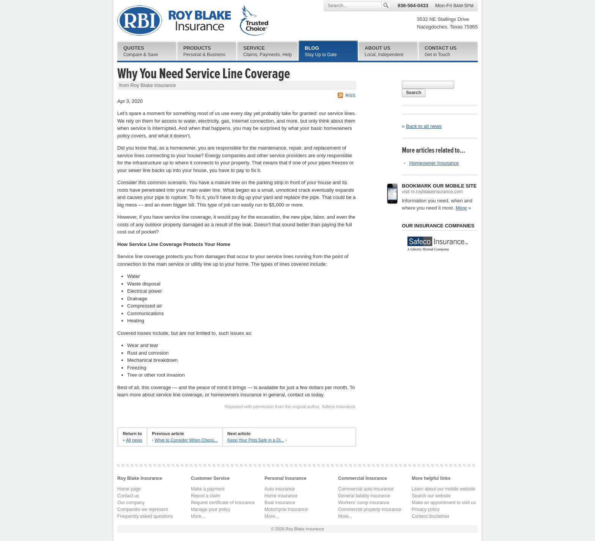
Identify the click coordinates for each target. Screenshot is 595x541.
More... (198, 516)
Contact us (128, 495)
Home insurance (281, 495)
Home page (129, 489)
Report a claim (205, 495)
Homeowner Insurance (434, 163)
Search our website (431, 495)
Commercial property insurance (369, 509)
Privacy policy (425, 509)
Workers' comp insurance (363, 502)
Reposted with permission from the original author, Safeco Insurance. (290, 406)
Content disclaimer (430, 516)
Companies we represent (142, 509)
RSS (350, 95)
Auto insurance (279, 489)
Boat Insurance (279, 502)
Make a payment (208, 489)
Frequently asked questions (145, 516)
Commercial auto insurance (366, 489)
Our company (131, 502)
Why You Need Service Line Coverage (203, 73)
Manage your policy (210, 509)
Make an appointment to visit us (444, 502)
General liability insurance (364, 495)
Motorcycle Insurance (286, 509)
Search (413, 92)
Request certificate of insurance (223, 502)
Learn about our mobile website (443, 489)
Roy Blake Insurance (192, 20)
